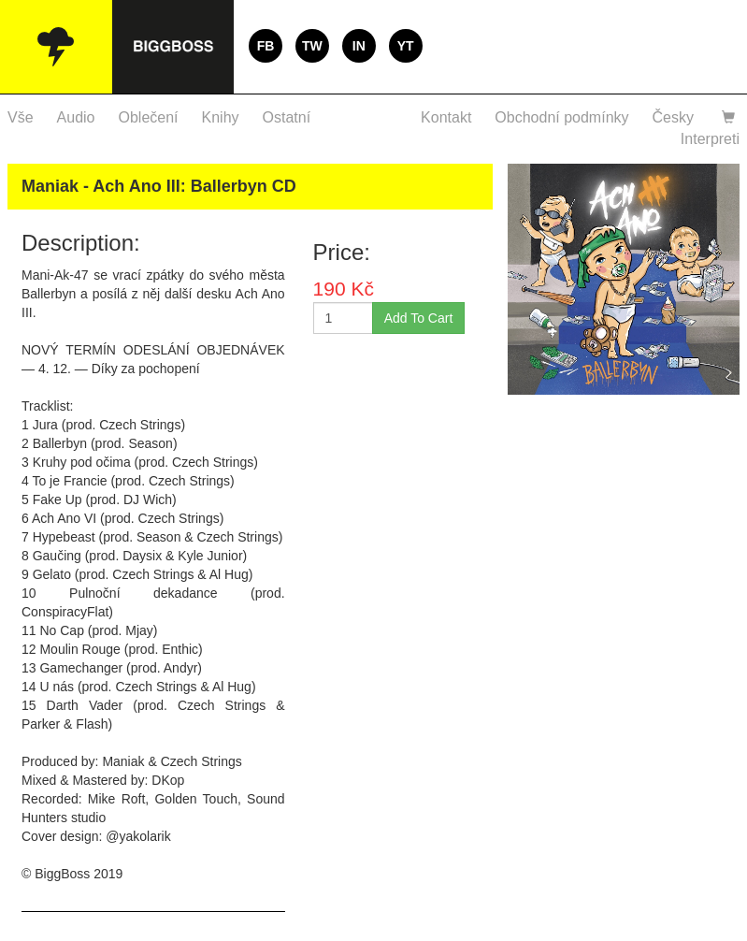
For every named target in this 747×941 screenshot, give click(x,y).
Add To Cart (418, 318)
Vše (20, 117)
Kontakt (446, 117)
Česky (673, 117)
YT (405, 45)
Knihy (220, 117)
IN (359, 45)
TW (312, 45)
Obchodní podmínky (561, 117)
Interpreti (710, 139)
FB (266, 45)
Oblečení (149, 117)
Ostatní (287, 117)
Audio (76, 117)
